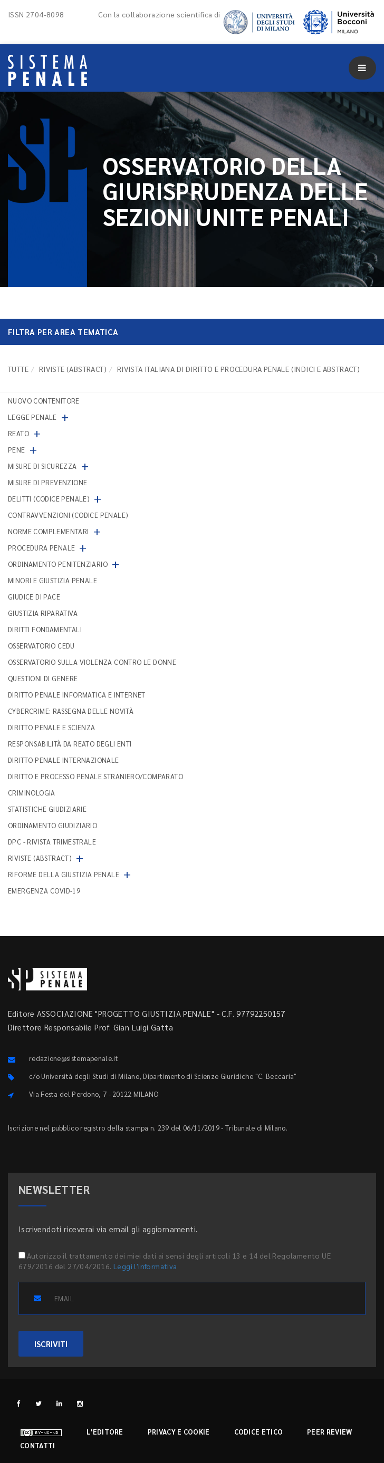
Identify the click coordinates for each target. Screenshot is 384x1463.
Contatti (37, 1445)
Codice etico (258, 1431)
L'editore (105, 1431)
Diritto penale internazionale (63, 759)
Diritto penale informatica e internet (77, 694)
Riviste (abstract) (73, 369)
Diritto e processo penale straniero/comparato (95, 776)
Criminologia (31, 792)
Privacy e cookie (179, 1431)
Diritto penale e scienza (51, 727)
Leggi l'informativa (145, 1266)
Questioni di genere (43, 678)
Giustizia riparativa (43, 612)
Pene (16, 449)
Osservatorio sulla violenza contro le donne (92, 661)
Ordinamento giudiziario (52, 825)
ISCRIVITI (51, 1344)
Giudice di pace (34, 596)
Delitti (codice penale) (49, 498)
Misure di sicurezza (42, 466)
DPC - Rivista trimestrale (52, 841)
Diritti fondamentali (45, 629)
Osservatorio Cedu (41, 645)
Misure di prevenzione (47, 482)
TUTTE (18, 369)
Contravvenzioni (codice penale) (68, 514)
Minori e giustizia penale (52, 580)
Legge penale (32, 417)
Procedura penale (41, 547)
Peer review (329, 1431)
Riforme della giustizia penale (63, 874)
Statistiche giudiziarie (47, 808)
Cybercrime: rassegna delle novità (70, 710)
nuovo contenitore (44, 400)
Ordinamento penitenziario (58, 563)
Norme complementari (48, 531)
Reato (18, 433)
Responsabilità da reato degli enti (70, 743)
